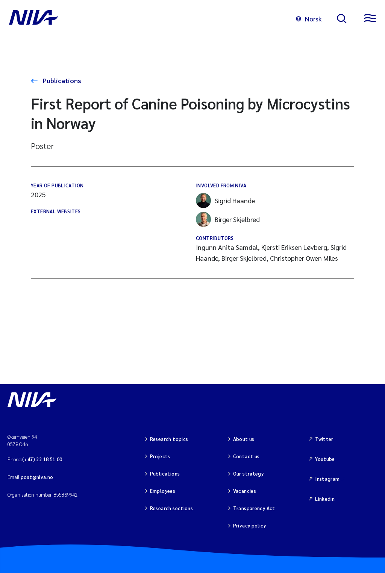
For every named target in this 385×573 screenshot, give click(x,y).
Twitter (324, 439)
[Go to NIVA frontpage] (145, 18)
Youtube (325, 459)
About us (244, 439)
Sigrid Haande (225, 200)
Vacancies (244, 491)
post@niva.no (37, 477)
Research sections (171, 508)
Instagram (327, 479)
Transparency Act (254, 508)
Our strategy (248, 473)
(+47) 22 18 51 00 (42, 459)
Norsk (309, 18)
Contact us (246, 456)
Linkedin (325, 498)
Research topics (169, 439)
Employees (163, 491)
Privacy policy (249, 525)
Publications (61, 80)
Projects (160, 456)
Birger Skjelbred (228, 219)
